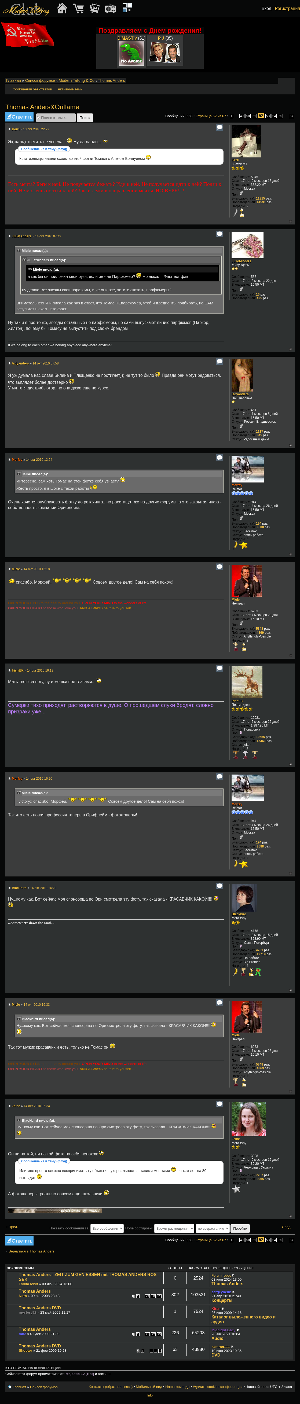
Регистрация (287, 8)
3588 (260, 527)
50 (248, 116)
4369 (260, 633)
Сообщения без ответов (32, 89)
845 (259, 435)
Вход (266, 8)
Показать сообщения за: (86, 1228)
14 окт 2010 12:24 (39, 460)
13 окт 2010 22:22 (36, 129)
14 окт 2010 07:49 (48, 236)
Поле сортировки (159, 1228)
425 (259, 298)
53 (268, 116)
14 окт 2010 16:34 (37, 1106)
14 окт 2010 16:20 (39, 778)
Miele (16, 569)
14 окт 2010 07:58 (45, 363)
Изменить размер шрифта (283, 80)
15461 (261, 741)
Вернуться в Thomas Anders (31, 1251)
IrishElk (17, 670)
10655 (260, 737)
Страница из (211, 116)
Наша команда (177, 1387)
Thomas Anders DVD (40, 1308)
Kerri (15, 129)
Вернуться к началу (290, 221)
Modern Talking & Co (76, 80)
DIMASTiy (127, 38)
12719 (261, 954)
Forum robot (28, 1284)
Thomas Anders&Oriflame (42, 106)
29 (147, 1296)
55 (280, 116)
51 (254, 116)
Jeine (16, 1106)
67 (291, 116)
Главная (13, 80)
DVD (215, 1355)
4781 (259, 950)
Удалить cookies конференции (217, 1387)
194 (258, 523)
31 (159, 1296)
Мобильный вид (291, 80)
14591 (261, 202)
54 (274, 116)
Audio (217, 1338)
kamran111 (220, 1347)
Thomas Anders (111, 80)
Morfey (17, 460)
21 (147, 1334)
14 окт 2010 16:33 (37, 1005)
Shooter (25, 1350)
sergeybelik (221, 1292)
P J (161, 38)
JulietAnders (21, 236)
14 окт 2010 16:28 (43, 888)
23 (159, 1334)
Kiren (216, 1309)
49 (242, 116)
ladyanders (20, 363)
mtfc (22, 1334)
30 (153, 1296)
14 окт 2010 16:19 (40, 670)
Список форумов (40, 80)
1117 (259, 431)
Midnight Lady (223, 1330)
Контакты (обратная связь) (111, 1387)
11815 (260, 198)
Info (150, 1395)
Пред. (13, 1227)
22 (153, 1334)
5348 (259, 629)
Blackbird (19, 888)
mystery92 (27, 1312)
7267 (259, 1175)
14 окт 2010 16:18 (37, 569)
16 (257, 294)
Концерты (221, 1300)
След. (286, 1227)
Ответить (19, 116)
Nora (23, 1296)
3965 (260, 1179)
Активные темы (70, 89)
